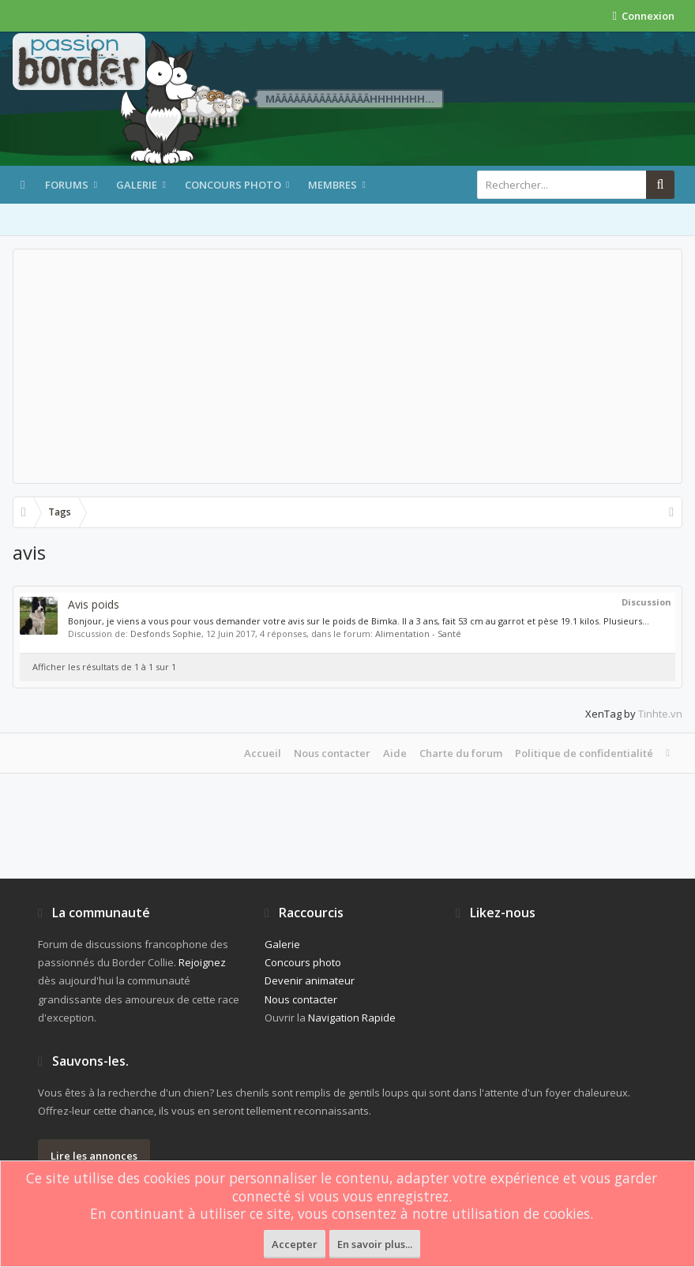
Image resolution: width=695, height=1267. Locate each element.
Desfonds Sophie (165, 633)
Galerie (136, 185)
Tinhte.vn (660, 714)
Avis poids (93, 604)
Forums (66, 185)
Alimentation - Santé (418, 633)
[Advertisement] (347, 366)
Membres (332, 185)
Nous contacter (332, 753)
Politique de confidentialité (584, 753)
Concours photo (233, 185)
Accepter (294, 1244)
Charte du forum (460, 753)
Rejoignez (202, 962)
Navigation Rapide (352, 1017)
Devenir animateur (310, 980)
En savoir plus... (374, 1244)
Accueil (262, 753)
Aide (395, 753)
